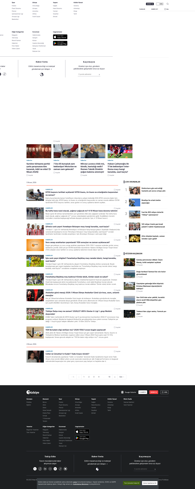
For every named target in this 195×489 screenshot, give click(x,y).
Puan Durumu (63, 405)
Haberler (29, 54)
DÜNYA (106, 9)
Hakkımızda (63, 430)
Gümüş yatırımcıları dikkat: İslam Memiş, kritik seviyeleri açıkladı (149, 261)
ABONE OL (150, 4)
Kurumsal (62, 426)
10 (109, 377)
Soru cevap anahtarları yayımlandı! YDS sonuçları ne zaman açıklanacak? (78, 242)
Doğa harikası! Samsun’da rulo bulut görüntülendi (151, 273)
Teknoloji (46, 432)
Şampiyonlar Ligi (64, 410)
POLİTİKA (83, 9)
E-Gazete (38, 4)
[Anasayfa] (32, 392)
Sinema (110, 402)
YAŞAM (127, 9)
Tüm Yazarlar (30, 432)
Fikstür (61, 407)
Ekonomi (46, 399)
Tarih (109, 410)
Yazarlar (29, 426)
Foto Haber (46, 440)
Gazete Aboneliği (52, 4)
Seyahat (94, 410)
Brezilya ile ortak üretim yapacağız (151, 201)
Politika (28, 402)
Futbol (61, 402)
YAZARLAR (45, 9)
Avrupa (77, 405)
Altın (44, 405)
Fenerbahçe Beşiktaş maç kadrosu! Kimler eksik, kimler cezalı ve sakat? (77, 277)
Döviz (44, 407)
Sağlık (93, 402)
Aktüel (93, 413)
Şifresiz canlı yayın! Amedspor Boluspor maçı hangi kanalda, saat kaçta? (77, 226)
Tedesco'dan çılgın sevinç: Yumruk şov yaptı (151, 312)
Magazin (45, 430)
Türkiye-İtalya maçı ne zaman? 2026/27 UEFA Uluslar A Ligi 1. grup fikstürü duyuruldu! (79, 312)
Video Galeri (47, 443)
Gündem (29, 399)
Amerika (78, 407)
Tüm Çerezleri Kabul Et (131, 483)
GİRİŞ (161, 4)
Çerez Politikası (163, 480)
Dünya (77, 399)
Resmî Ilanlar (47, 435)
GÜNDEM (71, 9)
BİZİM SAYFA (58, 9)
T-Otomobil (46, 418)
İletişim (61, 432)
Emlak (45, 416)
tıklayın (103, 464)
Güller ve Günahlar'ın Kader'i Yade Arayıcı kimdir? (67, 354)
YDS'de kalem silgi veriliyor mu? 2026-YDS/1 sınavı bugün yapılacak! (76, 330)
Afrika (77, 410)
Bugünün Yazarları (32, 430)
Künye (61, 435)
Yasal (60, 443)
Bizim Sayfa (128, 399)
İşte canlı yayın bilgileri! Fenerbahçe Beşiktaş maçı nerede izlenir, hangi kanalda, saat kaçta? (81, 259)
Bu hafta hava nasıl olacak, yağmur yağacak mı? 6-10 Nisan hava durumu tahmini (81, 211)
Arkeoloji (110, 405)
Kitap (109, 407)
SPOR (117, 9)
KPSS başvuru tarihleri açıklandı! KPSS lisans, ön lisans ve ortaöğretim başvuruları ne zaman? (82, 193)
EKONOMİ (95, 9)
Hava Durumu (95, 405)
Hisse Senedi (47, 410)
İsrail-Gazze (79, 413)
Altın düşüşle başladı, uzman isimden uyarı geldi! (153, 237)
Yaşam (93, 399)
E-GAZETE (143, 392)
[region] (98, 483)
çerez (75, 482)
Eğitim (28, 405)
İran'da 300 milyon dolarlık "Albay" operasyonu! (152, 213)
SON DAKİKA (32, 9)
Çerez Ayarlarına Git (149, 483)
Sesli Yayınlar (128, 405)
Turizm (45, 421)
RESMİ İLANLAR (140, 9)
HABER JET (154, 9)
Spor (60, 399)
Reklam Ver (63, 446)
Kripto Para (46, 413)
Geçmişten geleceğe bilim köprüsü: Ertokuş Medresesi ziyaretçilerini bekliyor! (150, 286)
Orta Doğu (78, 402)
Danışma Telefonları (65, 440)
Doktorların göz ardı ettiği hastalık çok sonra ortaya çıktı (153, 189)
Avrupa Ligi (62, 413)
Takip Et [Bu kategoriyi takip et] (97, 49)
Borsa (44, 402)
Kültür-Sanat (112, 399)
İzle (167, 9)
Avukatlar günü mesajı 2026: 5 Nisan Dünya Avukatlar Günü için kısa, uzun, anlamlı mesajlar (82, 294)
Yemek (93, 407)
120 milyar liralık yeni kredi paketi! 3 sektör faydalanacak (153, 225)
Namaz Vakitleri (129, 402)
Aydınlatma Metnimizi (81, 484)
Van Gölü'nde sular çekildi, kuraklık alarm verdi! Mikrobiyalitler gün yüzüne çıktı (150, 300)
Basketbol (62, 416)
